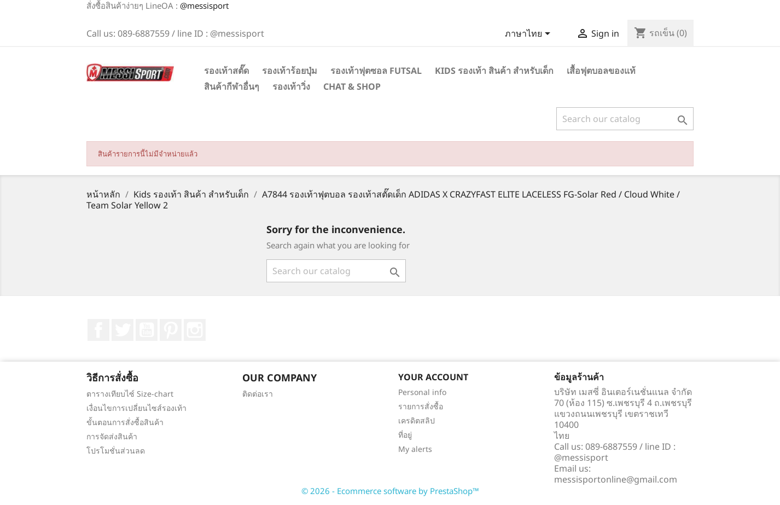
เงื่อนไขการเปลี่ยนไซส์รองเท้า (136, 408)
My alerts (415, 449)
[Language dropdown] (529, 34)
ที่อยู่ (405, 434)
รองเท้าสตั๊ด (226, 71)
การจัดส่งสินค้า (111, 436)
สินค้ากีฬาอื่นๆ (231, 86)
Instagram (195, 330)
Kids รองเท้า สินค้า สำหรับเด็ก (494, 71)
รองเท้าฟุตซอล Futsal (376, 71)
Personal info (422, 392)
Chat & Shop (352, 86)
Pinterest (171, 330)
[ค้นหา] (625, 118)
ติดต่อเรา (257, 393)
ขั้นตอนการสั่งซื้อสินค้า (125, 422)
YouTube (147, 330)
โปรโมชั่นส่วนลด (115, 450)
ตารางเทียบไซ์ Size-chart (129, 393)
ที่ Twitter (122, 330)
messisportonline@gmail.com (615, 479)
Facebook (98, 330)
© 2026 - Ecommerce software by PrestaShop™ (390, 490)
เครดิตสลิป (416, 420)
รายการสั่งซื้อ (420, 406)
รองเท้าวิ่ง (291, 86)
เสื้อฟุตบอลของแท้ (601, 71)
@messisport (204, 5)
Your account (433, 377)
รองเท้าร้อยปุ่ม (289, 71)
